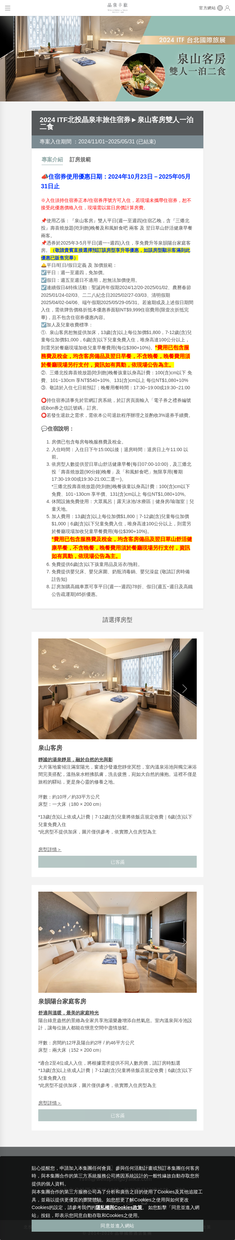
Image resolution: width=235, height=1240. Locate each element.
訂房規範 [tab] (80, 159)
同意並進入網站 (117, 1225)
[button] (50, 688)
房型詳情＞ (50, 849)
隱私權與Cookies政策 (119, 1207)
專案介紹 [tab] (52, 159)
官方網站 (207, 8)
